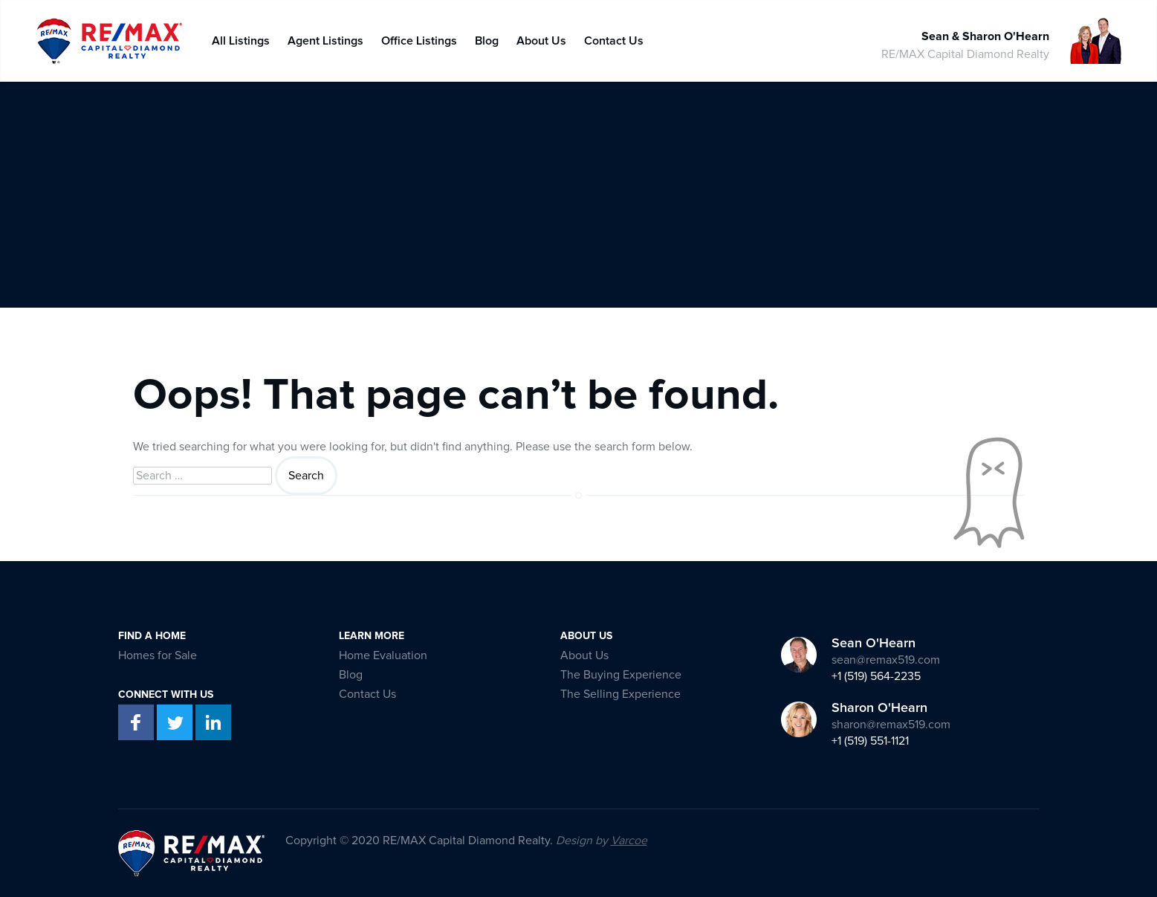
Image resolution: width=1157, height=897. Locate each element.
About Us (541, 37)
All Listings (241, 37)
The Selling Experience (620, 694)
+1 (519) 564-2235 (876, 676)
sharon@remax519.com (891, 725)
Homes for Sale (157, 655)
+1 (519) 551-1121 (870, 741)
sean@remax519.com (886, 660)
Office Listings (419, 37)
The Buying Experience (620, 675)
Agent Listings (325, 37)
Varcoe (629, 840)
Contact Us (614, 37)
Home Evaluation (383, 655)
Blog (487, 37)
